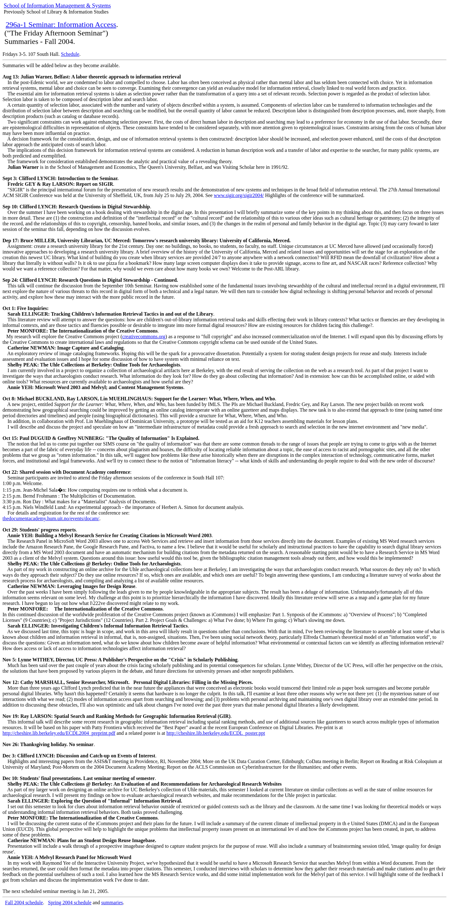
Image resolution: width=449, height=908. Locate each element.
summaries (112, 902)
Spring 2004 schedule (70, 902)
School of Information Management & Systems (57, 6)
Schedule (70, 54)
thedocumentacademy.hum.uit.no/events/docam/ (51, 518)
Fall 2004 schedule (24, 902)
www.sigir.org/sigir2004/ (239, 195)
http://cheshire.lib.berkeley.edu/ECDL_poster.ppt (215, 733)
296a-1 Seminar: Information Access (61, 24)
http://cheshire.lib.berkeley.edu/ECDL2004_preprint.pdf (59, 733)
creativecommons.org (144, 336)
